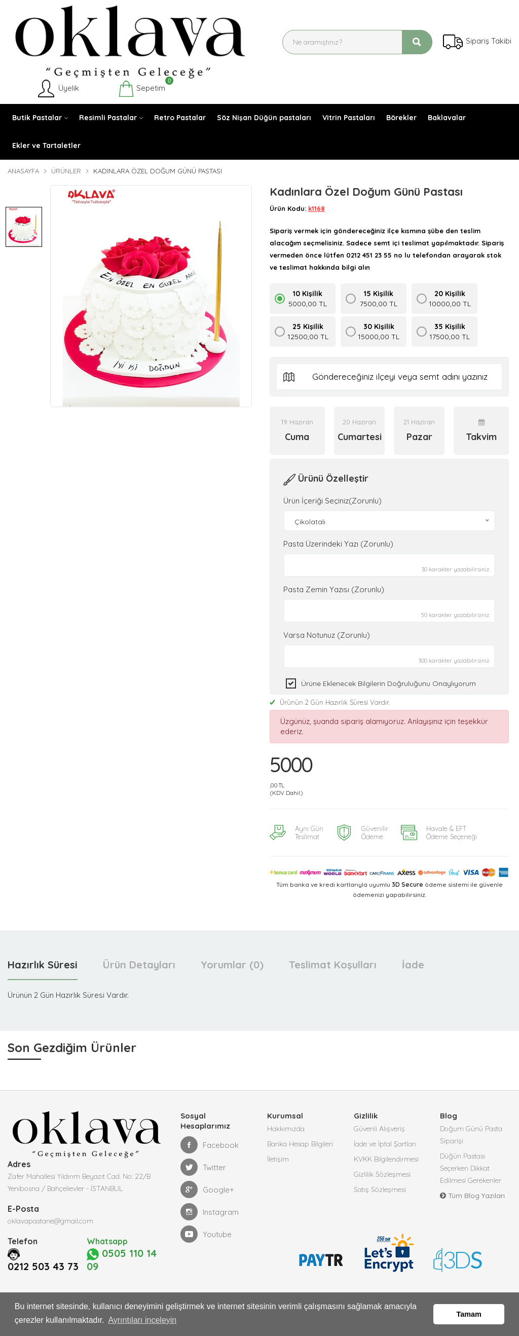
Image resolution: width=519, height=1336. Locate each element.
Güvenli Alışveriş (379, 1128)
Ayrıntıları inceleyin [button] (142, 1320)
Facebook (209, 1144)
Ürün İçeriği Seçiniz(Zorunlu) (332, 500)
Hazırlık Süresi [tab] (43, 964)
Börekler (401, 117)
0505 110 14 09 (123, 1253)
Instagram (209, 1211)
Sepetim (141, 89)
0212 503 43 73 (46, 1253)
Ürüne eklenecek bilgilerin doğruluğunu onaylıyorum (388, 683)
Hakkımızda (286, 1128)
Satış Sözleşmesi (380, 1189)
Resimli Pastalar (108, 117)
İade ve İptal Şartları (385, 1143)
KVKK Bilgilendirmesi (386, 1159)
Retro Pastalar (180, 117)
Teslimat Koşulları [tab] (333, 964)
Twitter (203, 1167)
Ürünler (66, 171)
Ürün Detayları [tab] (139, 964)
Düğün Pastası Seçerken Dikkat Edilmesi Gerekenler (470, 1168)
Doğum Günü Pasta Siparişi (471, 1134)
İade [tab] (413, 964)
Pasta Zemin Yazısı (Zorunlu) (333, 589)
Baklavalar (447, 117)
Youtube (206, 1234)
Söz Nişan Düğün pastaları (264, 117)
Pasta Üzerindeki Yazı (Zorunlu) (338, 544)
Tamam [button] (469, 1314)
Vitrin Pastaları (348, 117)
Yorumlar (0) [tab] (232, 964)
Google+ (207, 1189)
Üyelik (57, 89)
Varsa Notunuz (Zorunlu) (326, 635)
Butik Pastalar (37, 117)
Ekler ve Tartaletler (46, 145)
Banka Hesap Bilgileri (300, 1143)
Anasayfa (23, 171)
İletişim (278, 1159)
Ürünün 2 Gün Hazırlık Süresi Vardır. (330, 702)
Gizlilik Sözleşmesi (382, 1174)
